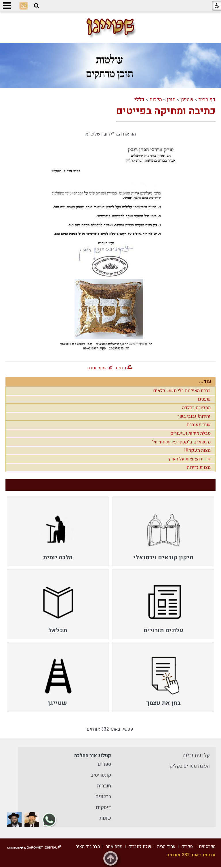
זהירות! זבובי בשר (194, 416)
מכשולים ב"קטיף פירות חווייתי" (181, 442)
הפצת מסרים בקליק (189, 766)
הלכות (155, 99)
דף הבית (207, 99)
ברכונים (103, 796)
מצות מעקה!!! (197, 450)
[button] (36, 6)
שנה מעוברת (199, 424)
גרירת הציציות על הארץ (189, 459)
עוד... (205, 381)
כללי (139, 99)
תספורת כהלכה (196, 407)
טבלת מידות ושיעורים (190, 433)
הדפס (121, 368)
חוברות (104, 785)
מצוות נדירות (199, 467)
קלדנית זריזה (196, 755)
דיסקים (103, 807)
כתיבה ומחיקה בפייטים (166, 111)
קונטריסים (100, 775)
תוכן (171, 99)
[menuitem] (163, 531)
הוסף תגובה (97, 368)
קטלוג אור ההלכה (92, 755)
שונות (105, 818)
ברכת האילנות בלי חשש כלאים (182, 390)
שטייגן (186, 99)
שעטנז (204, 399)
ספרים (104, 764)
